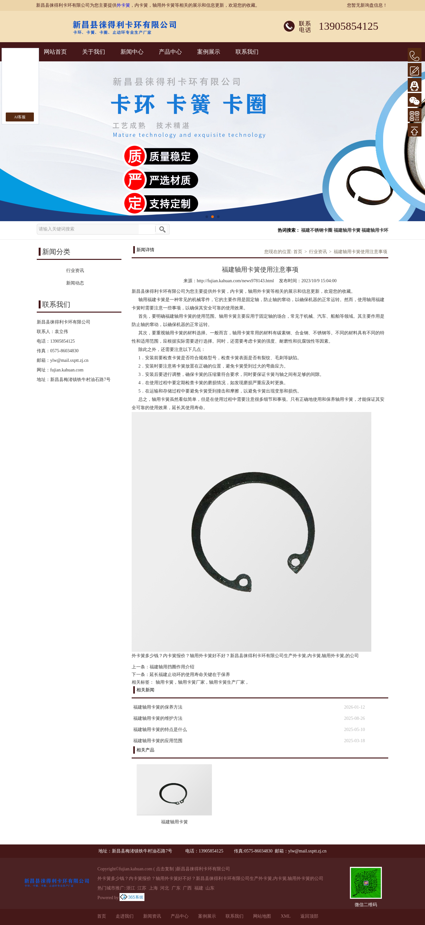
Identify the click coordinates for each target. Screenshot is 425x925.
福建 (198, 888)
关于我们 (93, 52)
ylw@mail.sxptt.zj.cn (69, 360)
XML (285, 916)
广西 (187, 888)
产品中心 (170, 52)
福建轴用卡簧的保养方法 (157, 707)
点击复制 (165, 869)
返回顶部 (309, 916)
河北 (164, 888)
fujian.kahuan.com (66, 370)
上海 (153, 888)
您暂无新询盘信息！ (367, 5)
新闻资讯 (152, 916)
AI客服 (20, 117)
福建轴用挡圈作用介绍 (172, 667)
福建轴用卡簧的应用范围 (157, 740)
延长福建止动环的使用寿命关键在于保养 (190, 674)
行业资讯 (318, 251)
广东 (176, 888)
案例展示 (208, 52)
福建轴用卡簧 (347, 230)
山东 (209, 888)
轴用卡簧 (165, 682)
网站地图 (262, 916)
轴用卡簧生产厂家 (227, 682)
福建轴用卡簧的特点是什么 (160, 729)
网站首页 (55, 52)
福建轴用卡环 (374, 230)
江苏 (141, 888)
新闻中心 (131, 52)
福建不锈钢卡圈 (316, 230)
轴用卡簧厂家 (191, 682)
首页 (297, 251)
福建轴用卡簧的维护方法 (157, 718)
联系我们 (247, 52)
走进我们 (125, 916)
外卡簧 (123, 5)
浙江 (130, 888)
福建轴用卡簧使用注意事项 (360, 251)
